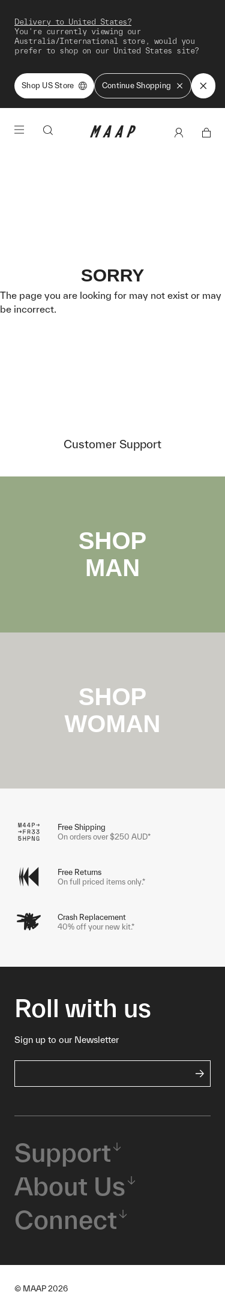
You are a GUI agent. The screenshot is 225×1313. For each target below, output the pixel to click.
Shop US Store (54, 86)
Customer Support (112, 444)
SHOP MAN (112, 554)
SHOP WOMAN (113, 710)
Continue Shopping (143, 86)
